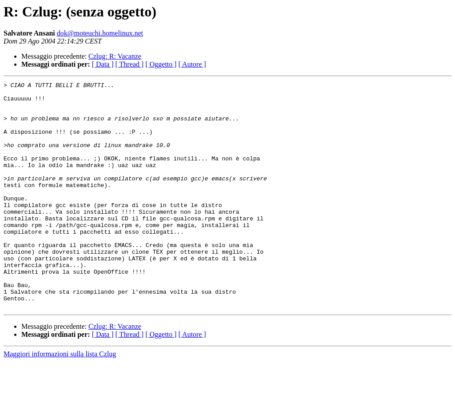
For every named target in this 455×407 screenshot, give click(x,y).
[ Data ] (103, 64)
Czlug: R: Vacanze (114, 56)
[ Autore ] (192, 64)
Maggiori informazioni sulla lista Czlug (60, 399)
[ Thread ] (130, 64)
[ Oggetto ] (160, 64)
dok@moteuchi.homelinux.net (100, 33)
